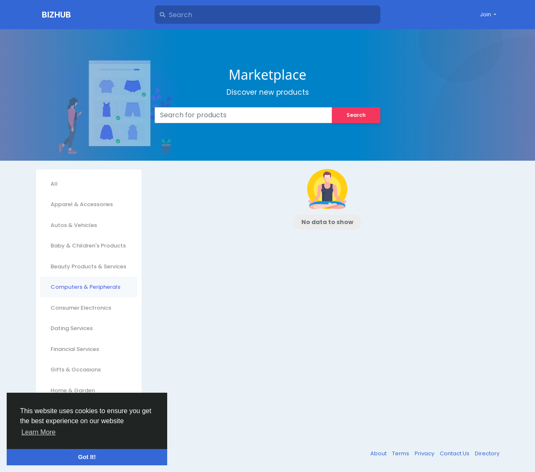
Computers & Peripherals (85, 287)
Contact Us (455, 453)
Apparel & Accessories (82, 204)
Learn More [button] (38, 432)
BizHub (56, 14)
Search (356, 115)
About (379, 453)
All (54, 184)
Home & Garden (73, 390)
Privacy (425, 453)
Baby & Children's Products (88, 246)
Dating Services (72, 328)
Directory (487, 453)
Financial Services (75, 349)
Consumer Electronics (81, 308)
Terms (401, 453)
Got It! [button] (87, 457)
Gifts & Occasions (76, 370)
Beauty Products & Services (88, 266)
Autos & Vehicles (74, 225)
